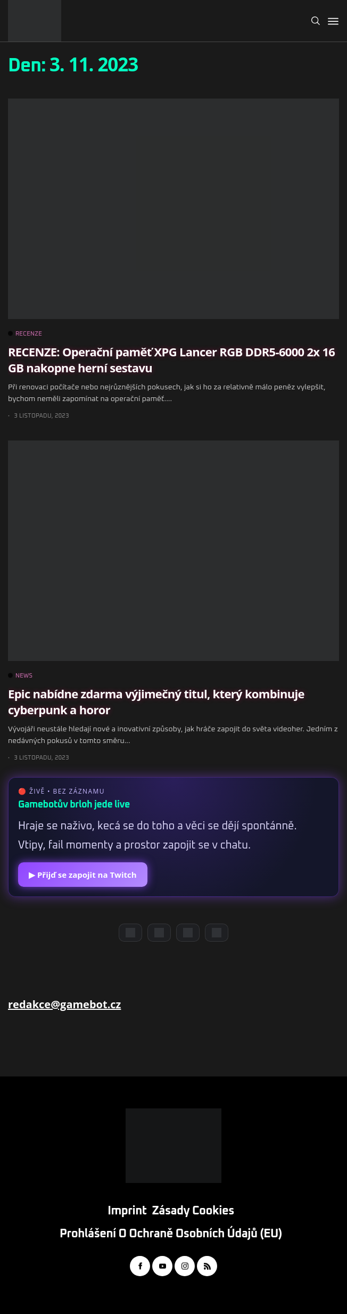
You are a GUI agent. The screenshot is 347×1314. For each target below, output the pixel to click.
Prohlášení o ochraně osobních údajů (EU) (171, 1234)
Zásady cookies (193, 1211)
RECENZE (25, 334)
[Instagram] (188, 933)
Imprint (127, 1211)
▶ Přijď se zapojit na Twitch (83, 874)
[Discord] (130, 933)
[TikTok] (216, 933)
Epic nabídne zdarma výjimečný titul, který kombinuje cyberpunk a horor (156, 701)
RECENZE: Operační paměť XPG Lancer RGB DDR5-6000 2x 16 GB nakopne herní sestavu (171, 359)
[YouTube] (159, 933)
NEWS (20, 676)
